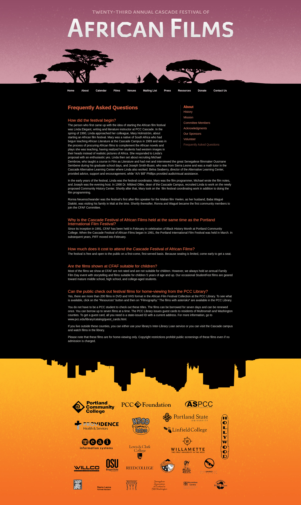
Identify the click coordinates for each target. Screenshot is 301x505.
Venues (131, 90)
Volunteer (190, 139)
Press (167, 90)
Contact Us (220, 90)
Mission (188, 117)
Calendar (101, 90)
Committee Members (197, 122)
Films (117, 90)
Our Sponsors (192, 133)
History (188, 111)
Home (70, 90)
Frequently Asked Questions (201, 144)
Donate (202, 90)
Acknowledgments (195, 128)
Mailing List (150, 90)
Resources (184, 90)
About (85, 90)
